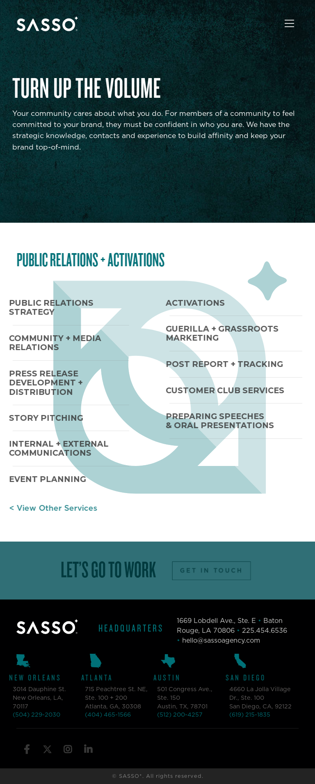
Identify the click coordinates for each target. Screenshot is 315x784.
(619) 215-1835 (241, 715)
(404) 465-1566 (100, 715)
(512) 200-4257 (171, 715)
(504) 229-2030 (28, 715)
